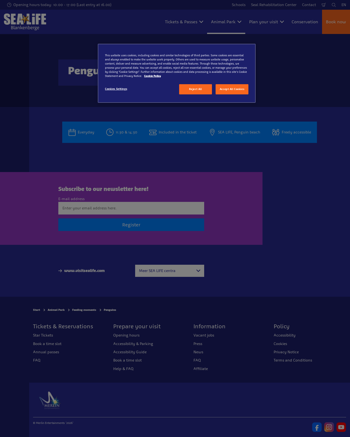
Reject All (195, 89)
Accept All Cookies (232, 89)
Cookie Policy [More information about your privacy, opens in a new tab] (152, 76)
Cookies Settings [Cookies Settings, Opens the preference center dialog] (116, 89)
